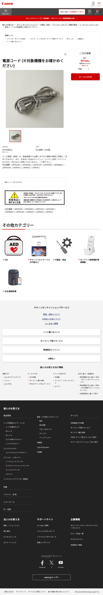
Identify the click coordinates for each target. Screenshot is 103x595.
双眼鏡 (39, 442)
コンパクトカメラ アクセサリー (16, 452)
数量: (80, 69)
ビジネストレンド (9, 537)
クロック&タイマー (45, 429)
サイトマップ (21, 591)
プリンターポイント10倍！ (17, 39)
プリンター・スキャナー (12, 457)
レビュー (7, 380)
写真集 (39, 452)
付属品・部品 (45, 24)
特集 (5, 487)
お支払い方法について (51, 318)
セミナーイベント (9, 542)
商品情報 (7, 415)
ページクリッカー (45, 437)
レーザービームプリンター (89, 24)
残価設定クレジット (51, 349)
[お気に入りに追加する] (65, 54)
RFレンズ (70, 39)
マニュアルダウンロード (46, 531)
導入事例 (6, 531)
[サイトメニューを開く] (99, 4)
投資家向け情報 (76, 545)
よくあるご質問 (51, 323)
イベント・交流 (9, 494)
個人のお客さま (8, 24)
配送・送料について (51, 314)
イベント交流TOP (59, 374)
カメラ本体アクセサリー (14, 439)
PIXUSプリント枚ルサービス (40, 384)
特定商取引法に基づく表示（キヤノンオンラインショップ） (89, 379)
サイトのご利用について (37, 591)
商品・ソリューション (11, 525)
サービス (74, 415)
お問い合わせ (9, 591)
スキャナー (9, 474)
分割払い (81, 39)
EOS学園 (33, 377)
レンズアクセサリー (12, 443)
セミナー (58, 386)
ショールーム (9, 501)
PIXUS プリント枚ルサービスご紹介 (84, 437)
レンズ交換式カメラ (12, 427)
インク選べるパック (14, 41)
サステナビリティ (77, 539)
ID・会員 (7, 509)
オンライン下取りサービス (51, 340)
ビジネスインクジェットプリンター (18, 466)
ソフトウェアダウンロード (46, 537)
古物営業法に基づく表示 (89, 393)
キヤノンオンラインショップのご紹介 (84, 442)
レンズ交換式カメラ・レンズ (14, 423)
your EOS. (8, 384)
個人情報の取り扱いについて (58, 591)
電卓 (40, 421)
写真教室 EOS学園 (77, 423)
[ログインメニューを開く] (93, 4)
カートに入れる (85, 76)
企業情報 (75, 519)
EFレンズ (9, 435)
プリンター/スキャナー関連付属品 (64, 24)
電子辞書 (42, 425)
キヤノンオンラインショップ (27, 24)
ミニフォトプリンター (13, 470)
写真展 (57, 377)
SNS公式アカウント (51, 556)
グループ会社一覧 (77, 533)
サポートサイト (45, 519)
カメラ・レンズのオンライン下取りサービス (46, 39)
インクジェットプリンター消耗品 (15, 479)
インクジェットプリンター (15, 461)
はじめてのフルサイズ (12, 377)
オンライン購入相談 (37, 380)
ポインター (43, 433)
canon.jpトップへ (51, 577)
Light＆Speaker (43, 447)
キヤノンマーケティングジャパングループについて (84, 526)
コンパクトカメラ (9, 448)
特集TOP (5, 374)
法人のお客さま (11, 519)
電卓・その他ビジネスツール (47, 417)
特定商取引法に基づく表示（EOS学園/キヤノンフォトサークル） (90, 387)
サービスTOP (32, 374)
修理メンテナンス (43, 542)
